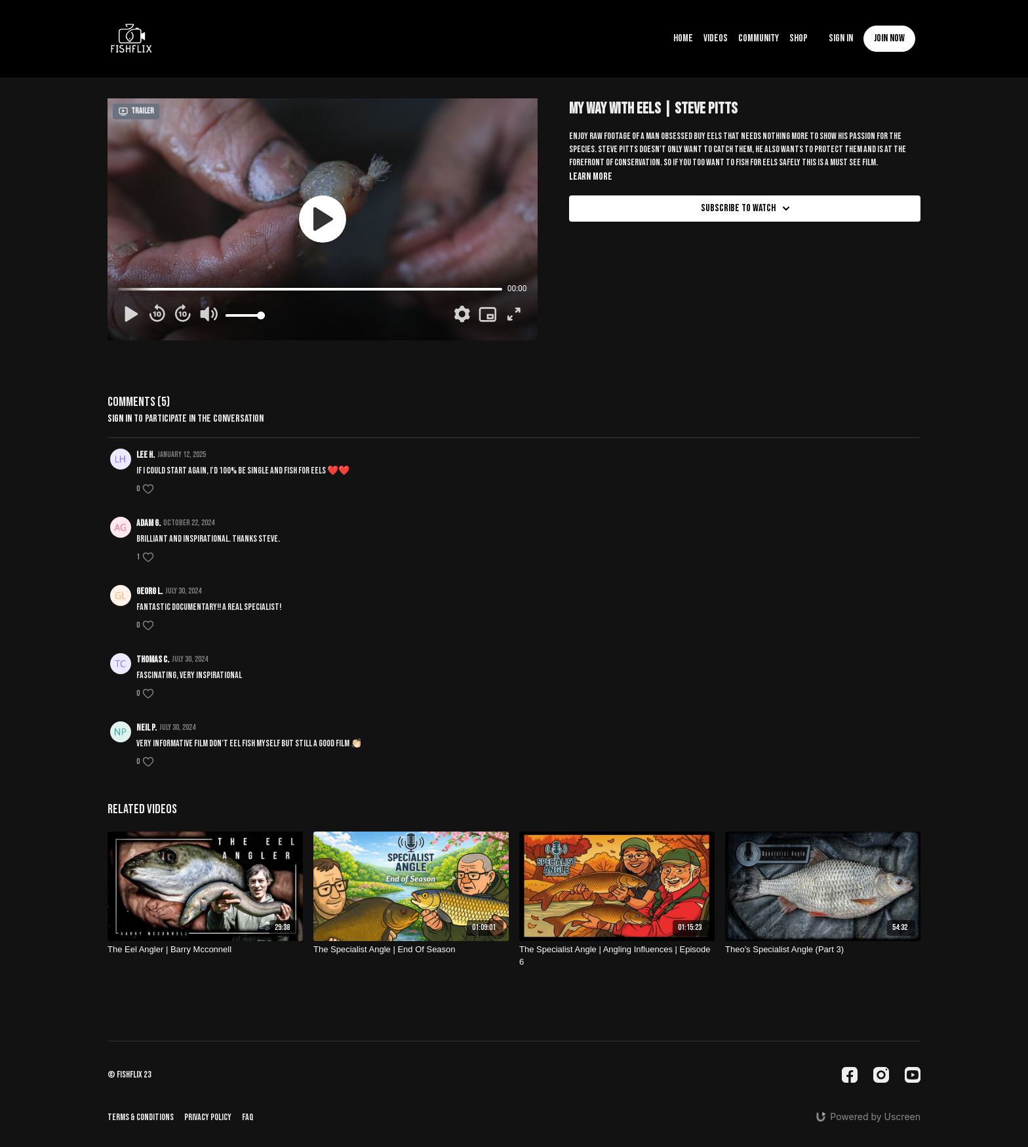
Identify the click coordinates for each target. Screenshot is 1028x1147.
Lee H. (145, 454)
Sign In (841, 38)
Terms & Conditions (141, 1117)
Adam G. (148, 523)
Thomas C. (152, 659)
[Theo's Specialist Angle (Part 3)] (822, 949)
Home (683, 38)
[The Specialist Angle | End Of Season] (411, 949)
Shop (798, 38)
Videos (715, 38)
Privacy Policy (207, 1117)
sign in (120, 419)
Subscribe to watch (747, 208)
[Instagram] (881, 1075)
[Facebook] (850, 1075)
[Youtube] (912, 1075)
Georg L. (149, 591)
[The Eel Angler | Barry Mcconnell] (205, 949)
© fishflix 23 (129, 1074)
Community (758, 38)
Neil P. (146, 727)
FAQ (248, 1117)
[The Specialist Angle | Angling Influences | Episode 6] (617, 956)
